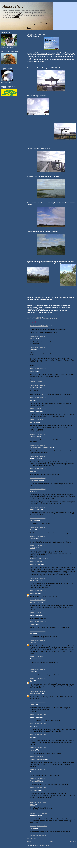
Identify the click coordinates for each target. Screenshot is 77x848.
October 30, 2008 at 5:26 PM (37, 612)
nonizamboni (34, 602)
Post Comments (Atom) (42, 845)
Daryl (32, 349)
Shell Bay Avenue (46, 318)
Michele (32, 548)
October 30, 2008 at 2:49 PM (37, 398)
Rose (31, 471)
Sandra (32, 539)
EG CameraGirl (35, 480)
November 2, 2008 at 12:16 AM (38, 826)
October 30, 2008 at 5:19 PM (37, 600)
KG (31, 681)
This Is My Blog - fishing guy (40, 447)
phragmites (36, 318)
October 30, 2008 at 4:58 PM (37, 561)
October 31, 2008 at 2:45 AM (37, 756)
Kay (31, 400)
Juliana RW (34, 387)
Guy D (32, 371)
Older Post (72, 841)
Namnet (32, 422)
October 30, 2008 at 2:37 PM (37, 369)
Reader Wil (34, 437)
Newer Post (30, 841)
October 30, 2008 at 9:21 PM (37, 678)
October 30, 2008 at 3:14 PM (37, 419)
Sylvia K (33, 338)
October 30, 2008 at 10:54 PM (38, 714)
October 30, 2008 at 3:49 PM (37, 478)
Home (51, 841)
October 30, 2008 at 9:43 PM (37, 702)
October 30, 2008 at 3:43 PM (37, 469)
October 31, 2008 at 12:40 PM (38, 802)
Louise (32, 828)
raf (31, 737)
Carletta (32, 704)
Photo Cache (34, 509)
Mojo (31, 491)
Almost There (13, 6)
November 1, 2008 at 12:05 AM (38, 813)
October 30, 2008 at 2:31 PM (37, 347)
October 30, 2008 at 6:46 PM (37, 640)
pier (41, 318)
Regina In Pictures (36, 382)
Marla (32, 633)
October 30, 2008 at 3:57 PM (37, 489)
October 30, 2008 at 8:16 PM (37, 656)
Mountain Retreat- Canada (39, 558)
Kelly (31, 642)
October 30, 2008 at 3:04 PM (37, 408)
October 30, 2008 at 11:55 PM (38, 735)
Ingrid (32, 750)
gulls (32, 318)
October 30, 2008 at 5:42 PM (37, 622)
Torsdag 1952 (35, 781)
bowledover (34, 580)
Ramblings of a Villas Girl (39, 326)
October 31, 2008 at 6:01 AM (37, 769)
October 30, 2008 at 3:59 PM (37, 507)
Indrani (32, 805)
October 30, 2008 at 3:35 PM (37, 456)
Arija (31, 529)
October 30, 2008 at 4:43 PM (37, 536)
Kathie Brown (35, 564)
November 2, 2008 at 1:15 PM (38, 835)
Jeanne (32, 624)
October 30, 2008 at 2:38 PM (37, 385)
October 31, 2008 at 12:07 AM (38, 747)
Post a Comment (31, 838)
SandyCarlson (35, 693)
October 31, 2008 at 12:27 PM (38, 787)
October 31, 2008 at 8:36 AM (37, 778)
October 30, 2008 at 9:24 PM (37, 691)
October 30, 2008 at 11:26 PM (38, 724)
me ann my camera (37, 759)
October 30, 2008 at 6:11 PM (37, 631)
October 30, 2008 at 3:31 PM (37, 445)
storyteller (33, 790)
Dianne (32, 671)
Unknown (33, 593)
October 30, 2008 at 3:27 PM (37, 434)
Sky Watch (40, 297)
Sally (31, 726)
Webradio (33, 520)
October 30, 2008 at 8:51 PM (37, 669)
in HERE (44, 394)
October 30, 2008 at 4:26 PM (37, 527)
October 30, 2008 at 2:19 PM (37, 336)
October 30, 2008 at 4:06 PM (37, 518)
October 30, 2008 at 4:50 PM (37, 545)
